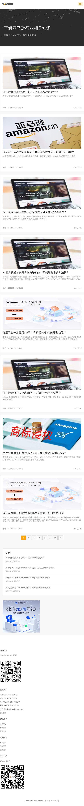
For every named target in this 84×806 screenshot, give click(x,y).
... (50, 538)
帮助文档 (3, 731)
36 (55, 538)
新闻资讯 (3, 728)
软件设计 (3, 750)
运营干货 (3, 724)
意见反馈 (3, 713)
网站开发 (3, 746)
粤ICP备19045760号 (52, 801)
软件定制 (3, 743)
